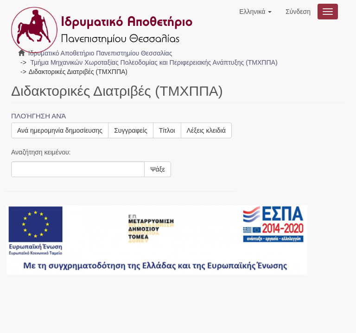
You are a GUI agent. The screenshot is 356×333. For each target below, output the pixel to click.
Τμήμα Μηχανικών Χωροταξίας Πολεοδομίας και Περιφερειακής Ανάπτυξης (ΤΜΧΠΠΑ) (153, 62)
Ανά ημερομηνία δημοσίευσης (59, 130)
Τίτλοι (167, 130)
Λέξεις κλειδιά (206, 130)
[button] (255, 11)
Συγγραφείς (130, 130)
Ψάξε (157, 169)
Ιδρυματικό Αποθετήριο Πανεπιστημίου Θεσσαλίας (100, 53)
